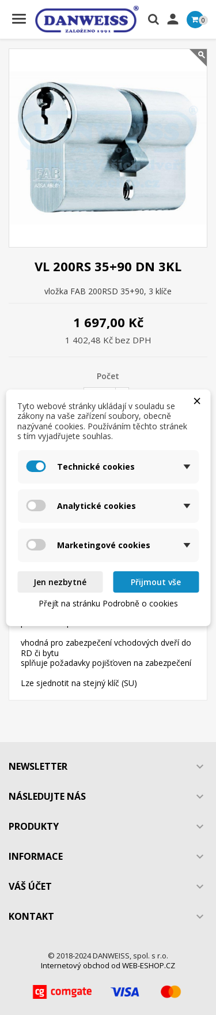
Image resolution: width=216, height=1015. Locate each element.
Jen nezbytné (59, 581)
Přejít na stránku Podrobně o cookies (108, 603)
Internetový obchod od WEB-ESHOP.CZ (108, 965)
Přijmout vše (156, 581)
